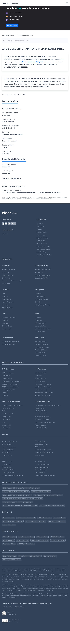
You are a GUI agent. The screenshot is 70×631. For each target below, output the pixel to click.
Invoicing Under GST (8, 390)
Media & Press (41, 232)
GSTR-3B (5, 395)
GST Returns (6, 375)
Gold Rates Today (8, 470)
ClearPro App (6, 329)
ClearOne (38, 320)
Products (15, 3)
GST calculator (7, 455)
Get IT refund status (42, 467)
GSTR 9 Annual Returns (9, 384)
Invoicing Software (41, 326)
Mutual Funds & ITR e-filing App (12, 281)
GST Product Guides (43, 249)
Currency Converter (8, 473)
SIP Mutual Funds (7, 414)
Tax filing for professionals (10, 341)
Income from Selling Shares (44, 392)
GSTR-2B (5, 392)
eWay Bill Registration (42, 305)
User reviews (41, 235)
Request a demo (12, 25)
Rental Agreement (41, 425)
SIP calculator (6, 452)
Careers (39, 229)
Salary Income (40, 381)
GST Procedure (7, 378)
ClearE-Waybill (40, 296)
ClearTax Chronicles (43, 246)
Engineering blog (42, 238)
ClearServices (6, 278)
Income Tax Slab (40, 373)
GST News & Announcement (11, 381)
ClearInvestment (7, 275)
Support (4, 234)
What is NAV (6, 428)
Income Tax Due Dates (42, 395)
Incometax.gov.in (40, 390)
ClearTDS (38, 302)
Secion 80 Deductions (42, 275)
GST (3, 293)
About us (40, 224)
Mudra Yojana (39, 408)
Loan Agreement (40, 414)
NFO (3, 422)
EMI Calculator (7, 444)
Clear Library (41, 240)
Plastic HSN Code (41, 350)
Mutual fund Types (8, 408)
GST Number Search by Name (45, 475)
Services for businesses (43, 329)
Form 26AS (38, 375)
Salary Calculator (41, 470)
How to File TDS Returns (43, 384)
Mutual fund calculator (9, 447)
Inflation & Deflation (41, 411)
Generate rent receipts (43, 450)
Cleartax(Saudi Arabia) (44, 255)
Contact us (40, 226)
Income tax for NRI (41, 278)
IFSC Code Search (41, 447)
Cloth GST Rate (40, 353)
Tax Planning (6, 272)
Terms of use (20, 607)
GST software (6, 299)
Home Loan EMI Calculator (44, 452)
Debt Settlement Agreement (45, 422)
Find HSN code (40, 461)
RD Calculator (6, 464)
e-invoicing (5, 305)
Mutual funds (6, 283)
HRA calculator (7, 461)
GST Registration (7, 373)
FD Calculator (6, 467)
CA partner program (9, 317)
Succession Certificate (42, 416)
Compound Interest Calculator (12, 475)
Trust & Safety (41, 252)
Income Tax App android (43, 269)
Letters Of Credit (41, 428)
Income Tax (39, 272)
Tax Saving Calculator (42, 464)
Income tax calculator (9, 441)
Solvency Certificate (42, 419)
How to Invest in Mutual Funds (12, 405)
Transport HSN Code (42, 347)
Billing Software (40, 323)
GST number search (41, 444)
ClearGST (38, 293)
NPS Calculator (40, 455)
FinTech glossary (42, 243)
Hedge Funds (6, 416)
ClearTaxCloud (7, 326)
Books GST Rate (40, 355)
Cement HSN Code (41, 344)
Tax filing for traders (8, 344)
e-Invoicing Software (42, 299)
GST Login (5, 296)
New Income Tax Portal (42, 387)
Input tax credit (7, 307)
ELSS (3, 411)
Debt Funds (6, 419)
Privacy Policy (7, 607)
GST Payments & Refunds (10, 387)
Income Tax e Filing (8, 269)
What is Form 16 (40, 378)
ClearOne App (40, 331)
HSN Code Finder (40, 341)
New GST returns (7, 302)
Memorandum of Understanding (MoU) (48, 405)
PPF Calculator (40, 441)
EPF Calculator (40, 473)
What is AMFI (6, 425)
